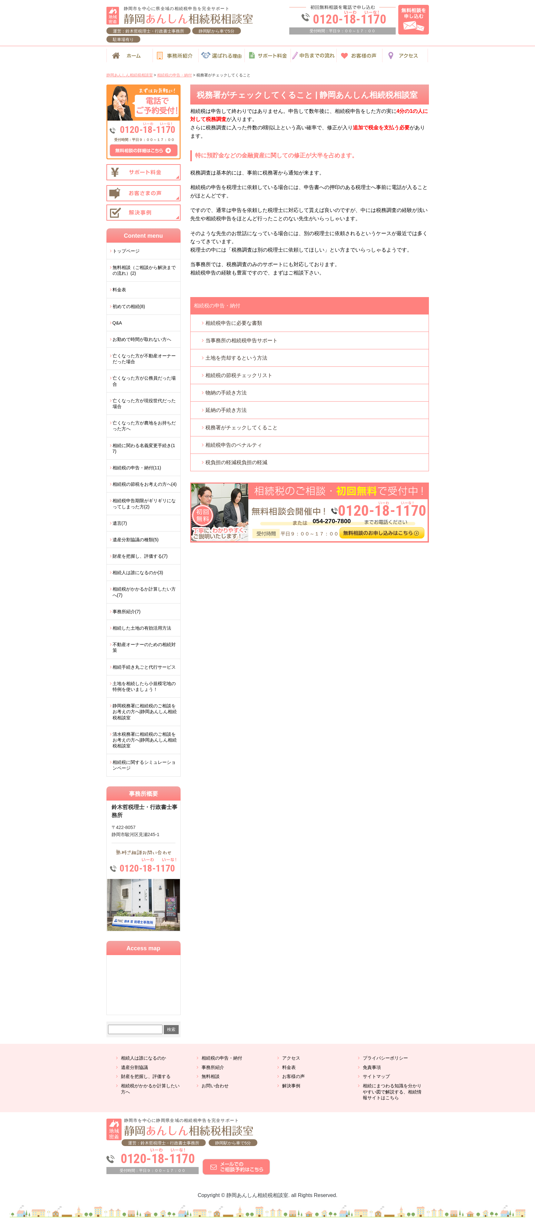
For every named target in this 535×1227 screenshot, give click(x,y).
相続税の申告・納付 (217, 305)
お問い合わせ (215, 1085)
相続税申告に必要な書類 (233, 323)
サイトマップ (376, 1076)
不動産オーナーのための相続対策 (144, 647)
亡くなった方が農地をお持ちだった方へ (144, 425)
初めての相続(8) (129, 306)
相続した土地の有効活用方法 (142, 628)
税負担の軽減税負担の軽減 (236, 462)
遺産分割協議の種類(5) (136, 539)
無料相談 (211, 1076)
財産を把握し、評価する (146, 1076)
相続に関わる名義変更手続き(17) (144, 448)
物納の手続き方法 (226, 392)
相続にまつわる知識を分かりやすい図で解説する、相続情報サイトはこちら (392, 1091)
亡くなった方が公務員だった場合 (144, 380)
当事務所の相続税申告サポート (241, 340)
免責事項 (372, 1067)
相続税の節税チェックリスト (238, 375)
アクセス (291, 1058)
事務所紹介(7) (127, 611)
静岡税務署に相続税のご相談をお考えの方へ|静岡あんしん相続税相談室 (145, 711)
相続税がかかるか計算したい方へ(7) (144, 591)
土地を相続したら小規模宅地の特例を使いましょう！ (144, 686)
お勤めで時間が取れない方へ (142, 339)
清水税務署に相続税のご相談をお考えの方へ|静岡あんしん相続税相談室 (145, 740)
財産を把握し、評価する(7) (140, 556)
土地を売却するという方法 (236, 358)
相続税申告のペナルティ (233, 445)
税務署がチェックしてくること (241, 427)
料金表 (119, 289)
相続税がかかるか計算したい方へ (150, 1088)
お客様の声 (293, 1076)
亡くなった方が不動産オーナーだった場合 (144, 358)
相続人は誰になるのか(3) (138, 572)
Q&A (117, 322)
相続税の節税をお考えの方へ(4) (145, 484)
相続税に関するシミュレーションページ (144, 765)
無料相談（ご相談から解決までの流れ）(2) (144, 270)
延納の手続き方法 (226, 410)
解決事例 (291, 1085)
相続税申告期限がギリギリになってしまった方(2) (144, 503)
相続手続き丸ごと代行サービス (144, 667)
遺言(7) (120, 523)
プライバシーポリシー (385, 1058)
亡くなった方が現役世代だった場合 (144, 403)
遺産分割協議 (134, 1067)
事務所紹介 (213, 1067)
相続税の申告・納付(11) (137, 467)
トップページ (126, 251)
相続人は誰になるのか (143, 1058)
